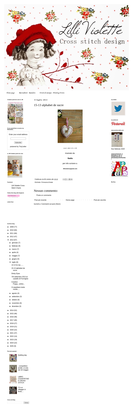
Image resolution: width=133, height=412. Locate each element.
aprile (14, 252)
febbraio (15, 246)
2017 (12, 320)
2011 (12, 233)
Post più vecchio (100, 200)
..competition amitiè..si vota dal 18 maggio (23, 368)
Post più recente (40, 200)
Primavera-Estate (47, 182)
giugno (14, 259)
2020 (12, 330)
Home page (10, 93)
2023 (12, 339)
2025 (12, 346)
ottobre (14, 300)
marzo (14, 249)
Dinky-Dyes (15, 273)
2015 (12, 313)
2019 (12, 326)
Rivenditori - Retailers (27, 93)
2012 (12, 236)
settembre (16, 296)
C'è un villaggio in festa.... (22, 389)
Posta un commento (43, 195)
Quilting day (22, 355)
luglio (14, 262)
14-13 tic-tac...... (17, 265)
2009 (12, 227)
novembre (16, 303)
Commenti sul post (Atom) (50, 204)
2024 (12, 343)
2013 (12, 240)
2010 (12, 230)
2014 (12, 310)
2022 (12, 336)
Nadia (70, 158)
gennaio (15, 243)
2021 (12, 333)
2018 (12, 323)
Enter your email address (18, 134)
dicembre (15, 306)
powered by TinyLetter (18, 146)
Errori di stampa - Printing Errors (52, 93)
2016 (12, 317)
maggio (15, 256)
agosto (14, 293)
